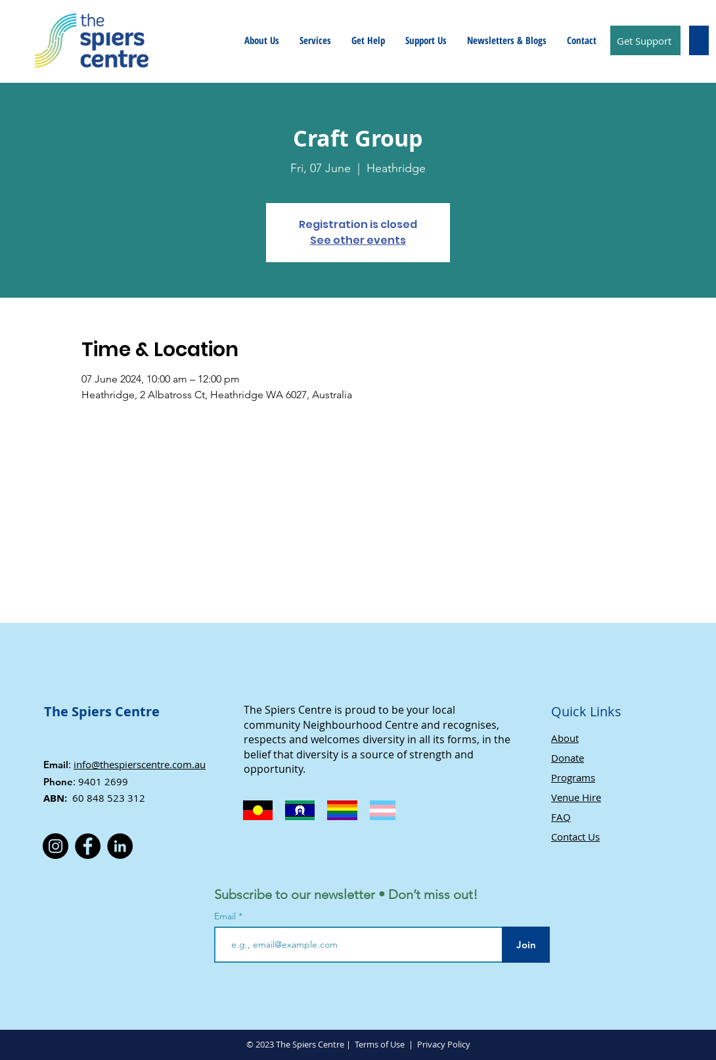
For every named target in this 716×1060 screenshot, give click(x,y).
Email (226, 916)
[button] (262, 40)
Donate (567, 757)
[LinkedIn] (120, 846)
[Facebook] (88, 846)
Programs (573, 777)
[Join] (526, 945)
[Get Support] (645, 40)
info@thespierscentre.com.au (140, 764)
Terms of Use (380, 1044)
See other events (358, 240)
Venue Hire (576, 797)
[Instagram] (55, 846)
